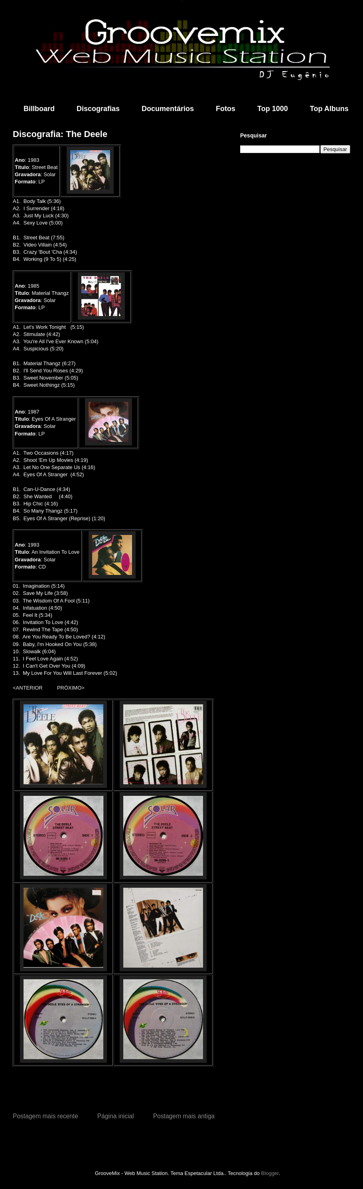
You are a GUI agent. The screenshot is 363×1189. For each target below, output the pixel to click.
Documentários (168, 109)
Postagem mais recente (45, 1116)
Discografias (98, 109)
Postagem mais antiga (184, 1116)
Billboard (39, 109)
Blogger (270, 1173)
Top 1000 (272, 109)
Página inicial (115, 1116)
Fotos (225, 109)
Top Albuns (329, 109)
